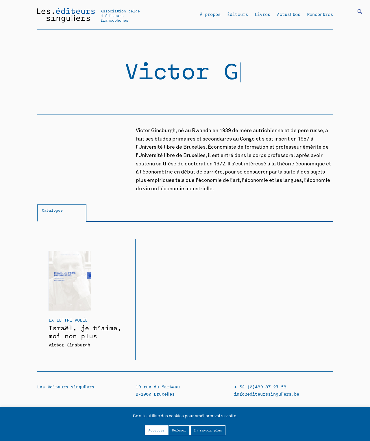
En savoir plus (208, 430)
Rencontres (320, 14)
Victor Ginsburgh (69, 344)
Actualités (288, 14)
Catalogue (52, 210)
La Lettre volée (68, 319)
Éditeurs (237, 14)
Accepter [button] (156, 430)
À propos (210, 14)
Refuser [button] (179, 430)
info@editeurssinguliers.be (266, 393)
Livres (262, 14)
